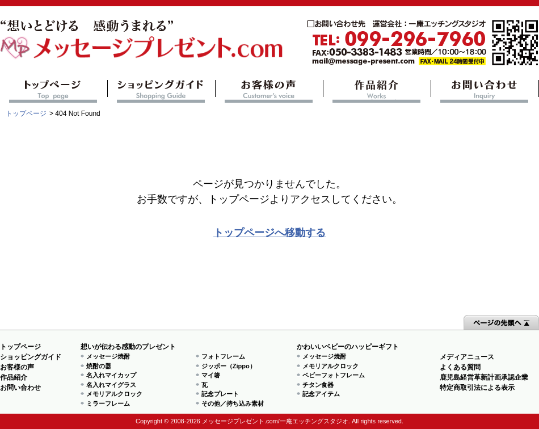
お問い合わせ (484, 91)
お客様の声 (269, 91)
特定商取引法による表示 (477, 388)
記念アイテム (321, 393)
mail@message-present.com (422, 43)
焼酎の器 (98, 366)
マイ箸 (210, 375)
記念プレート (220, 393)
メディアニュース (467, 357)
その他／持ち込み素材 (232, 403)
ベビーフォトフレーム (333, 375)
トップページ (53, 91)
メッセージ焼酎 (108, 356)
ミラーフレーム (108, 403)
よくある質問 (460, 367)
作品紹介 (377, 91)
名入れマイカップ (111, 375)
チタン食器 (318, 384)
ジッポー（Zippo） (228, 366)
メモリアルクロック (114, 393)
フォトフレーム (223, 356)
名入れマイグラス (111, 384)
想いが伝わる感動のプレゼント (128, 347)
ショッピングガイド (161, 91)
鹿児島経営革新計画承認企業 (484, 377)
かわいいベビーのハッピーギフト (348, 347)
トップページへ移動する (269, 232)
